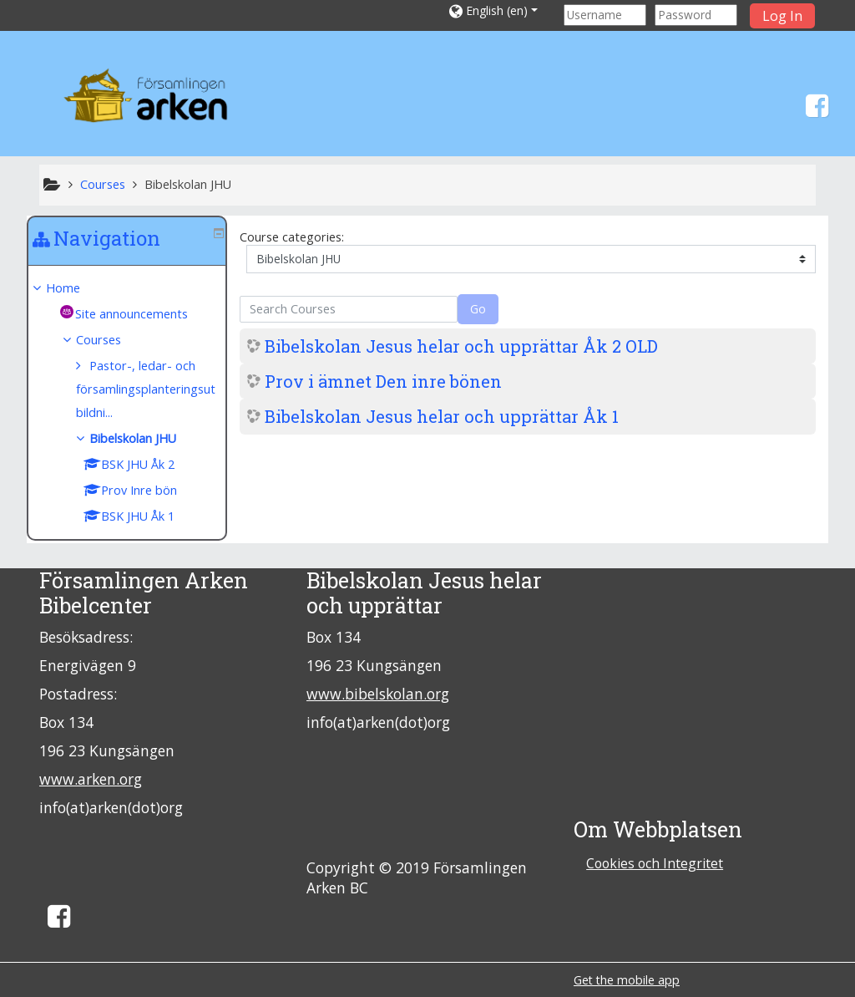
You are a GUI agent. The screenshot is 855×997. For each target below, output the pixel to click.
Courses (111, 340)
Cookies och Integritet (654, 863)
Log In (782, 16)
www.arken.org (90, 779)
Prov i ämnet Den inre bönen (383, 381)
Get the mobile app (627, 980)
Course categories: (292, 237)
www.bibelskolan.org (377, 694)
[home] (150, 99)
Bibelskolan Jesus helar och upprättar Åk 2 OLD (461, 346)
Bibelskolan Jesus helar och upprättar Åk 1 (442, 416)
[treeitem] (127, 288)
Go (478, 309)
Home (75, 288)
